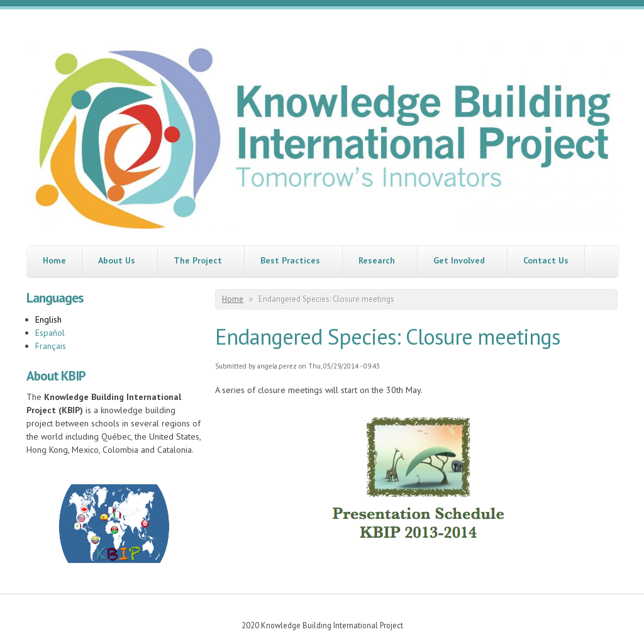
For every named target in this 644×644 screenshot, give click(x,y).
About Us (116, 260)
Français (50, 346)
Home (54, 260)
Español (50, 332)
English (48, 319)
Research (376, 260)
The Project (198, 260)
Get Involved (459, 260)
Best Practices (290, 260)
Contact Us (546, 260)
